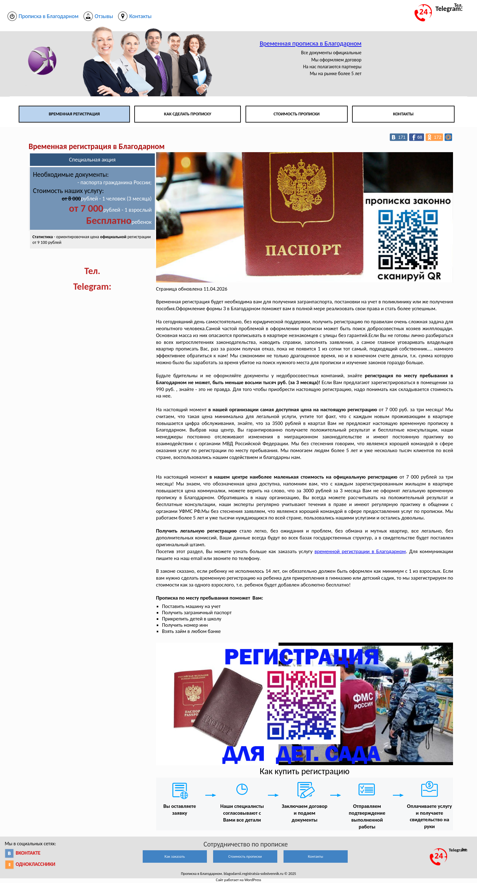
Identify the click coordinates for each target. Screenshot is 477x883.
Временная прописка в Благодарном (310, 43)
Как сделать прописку (187, 114)
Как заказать (175, 856)
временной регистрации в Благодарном (360, 551)
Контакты (403, 114)
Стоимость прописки (297, 114)
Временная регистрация (74, 114)
